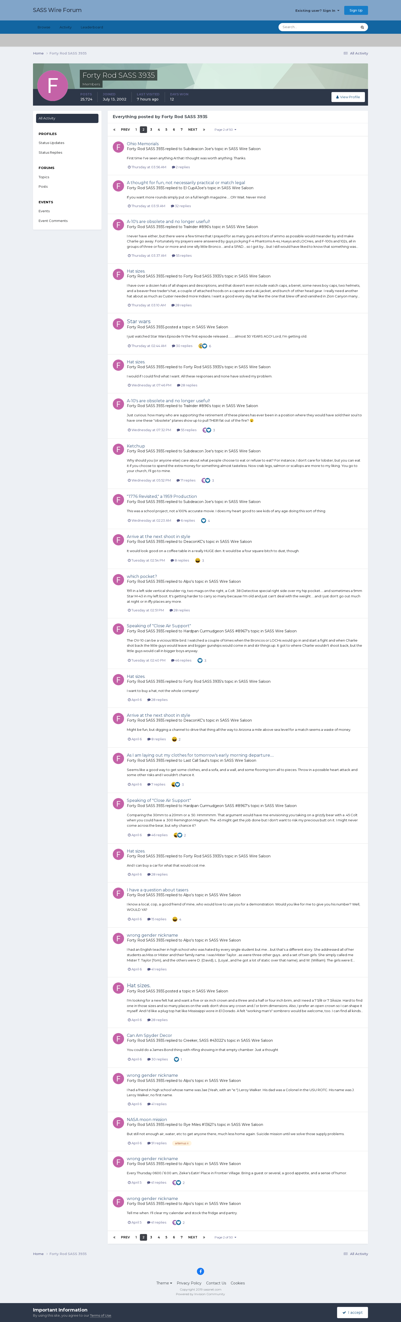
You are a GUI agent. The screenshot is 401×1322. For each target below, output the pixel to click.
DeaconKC (192, 541)
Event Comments (53, 221)
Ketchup (136, 446)
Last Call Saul (195, 760)
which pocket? (142, 576)
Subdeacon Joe (197, 149)
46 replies (181, 660)
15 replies (156, 919)
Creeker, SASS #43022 (203, 1040)
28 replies (181, 305)
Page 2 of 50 (225, 129)
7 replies (156, 784)
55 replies (182, 255)
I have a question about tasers (157, 890)
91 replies (156, 1143)
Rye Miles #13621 (198, 1124)
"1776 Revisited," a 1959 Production (162, 496)
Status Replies (50, 152)
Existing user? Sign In (317, 10)
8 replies (180, 560)
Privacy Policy (189, 1283)
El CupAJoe (193, 188)
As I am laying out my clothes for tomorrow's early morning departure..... (200, 755)
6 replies (186, 520)
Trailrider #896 (195, 227)
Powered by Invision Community (200, 1294)
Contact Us (216, 1283)
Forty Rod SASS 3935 (145, 149)
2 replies (181, 167)
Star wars (139, 321)
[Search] (302, 27)
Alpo (187, 581)
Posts (43, 186)
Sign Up (356, 10)
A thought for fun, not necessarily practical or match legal (186, 182)
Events (44, 211)
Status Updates (51, 143)
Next (192, 129)
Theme (164, 1283)
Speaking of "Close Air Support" (159, 625)
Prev (125, 129)
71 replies (185, 480)
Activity (66, 27)
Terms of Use (100, 1315)
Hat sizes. (136, 271)
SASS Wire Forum (57, 10)
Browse (44, 27)
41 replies (156, 969)
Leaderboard (92, 27)
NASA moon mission (147, 1119)
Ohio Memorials (143, 143)
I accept (352, 1312)
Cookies (238, 1283)
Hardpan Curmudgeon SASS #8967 (215, 631)
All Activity (47, 118)
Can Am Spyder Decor (149, 1035)
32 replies (181, 206)
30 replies (182, 346)
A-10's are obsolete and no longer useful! (168, 221)
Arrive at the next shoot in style (158, 536)
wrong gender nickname (152, 935)
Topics (44, 177)
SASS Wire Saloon (245, 149)
